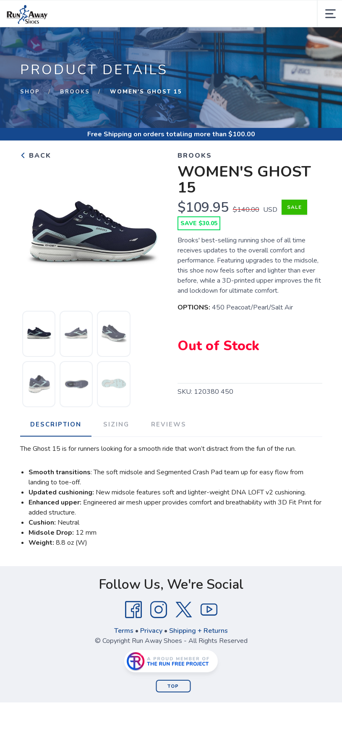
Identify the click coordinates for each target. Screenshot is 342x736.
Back (35, 155)
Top (173, 686)
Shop (30, 92)
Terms (123, 630)
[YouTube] (209, 609)
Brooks (75, 92)
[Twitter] (183, 609)
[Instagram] (158, 609)
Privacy (151, 630)
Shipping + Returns (198, 630)
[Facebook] (133, 609)
